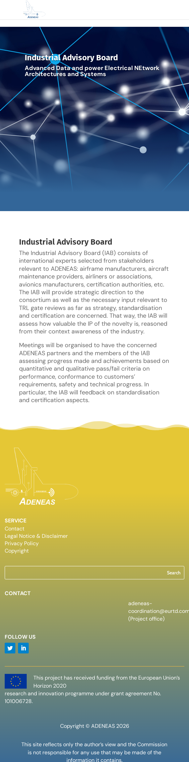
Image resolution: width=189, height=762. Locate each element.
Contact (14, 529)
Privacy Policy (22, 544)
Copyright (17, 551)
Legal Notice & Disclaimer (36, 536)
